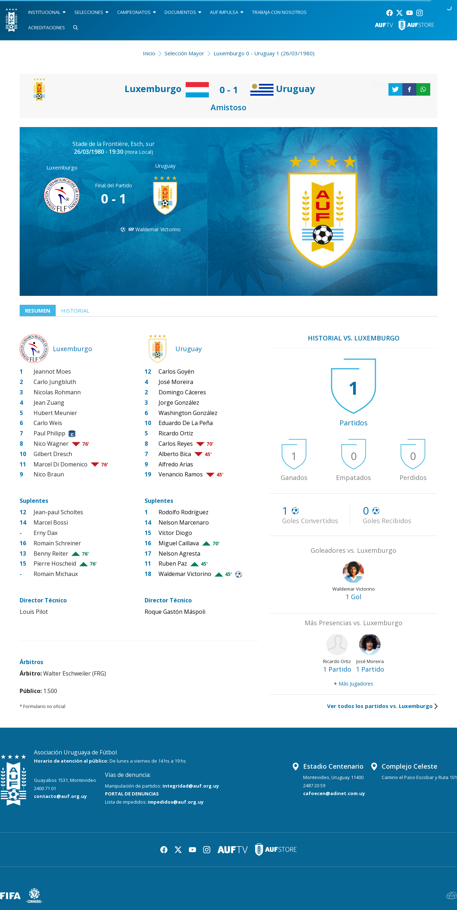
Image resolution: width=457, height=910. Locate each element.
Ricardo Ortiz (176, 433)
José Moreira (176, 382)
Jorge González (179, 402)
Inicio (149, 53)
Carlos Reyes (176, 444)
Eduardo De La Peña (186, 423)
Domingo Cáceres (182, 392)
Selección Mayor (184, 53)
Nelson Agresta (179, 553)
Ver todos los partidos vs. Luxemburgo (382, 705)
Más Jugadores (353, 683)
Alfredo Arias (176, 464)
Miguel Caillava (179, 543)
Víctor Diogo (175, 533)
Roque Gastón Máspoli (175, 612)
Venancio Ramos (181, 474)
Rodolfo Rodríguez (184, 512)
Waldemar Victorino (158, 229)
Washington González (188, 413)
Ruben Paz (173, 563)
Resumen (37, 310)
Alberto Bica (175, 454)
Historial (75, 310)
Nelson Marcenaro (184, 522)
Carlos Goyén (176, 371)
